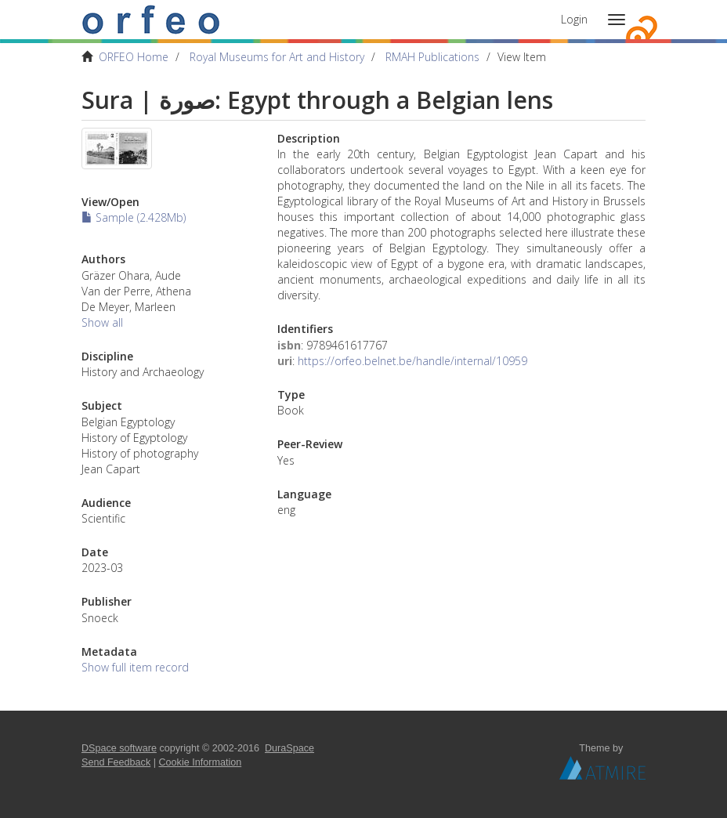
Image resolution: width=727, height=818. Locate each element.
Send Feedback (115, 762)
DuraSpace (289, 748)
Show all (102, 322)
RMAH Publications (432, 56)
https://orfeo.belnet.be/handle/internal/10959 (412, 360)
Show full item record (135, 667)
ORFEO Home (133, 56)
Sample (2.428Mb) (133, 217)
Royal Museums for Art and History (277, 56)
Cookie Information (200, 762)
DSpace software (119, 748)
